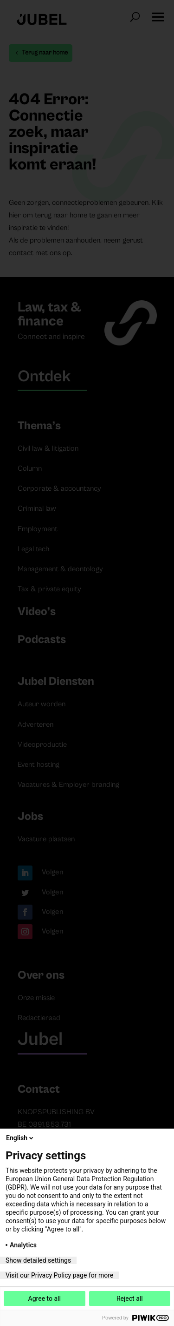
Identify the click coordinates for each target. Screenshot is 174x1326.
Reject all (129, 1298)
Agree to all (44, 1298)
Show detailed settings (38, 1260)
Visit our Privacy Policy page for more (59, 1275)
